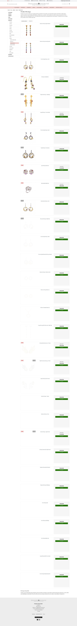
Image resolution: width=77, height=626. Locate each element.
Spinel (10, 28)
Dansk (8, 0)
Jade (10, 51)
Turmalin (10, 46)
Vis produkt (61, 26)
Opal (10, 33)
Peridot (10, 38)
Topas (10, 36)
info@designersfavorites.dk (39, 608)
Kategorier (39, 7)
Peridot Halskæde (12, 44)
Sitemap (38, 611)
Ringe (34, 7)
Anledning (52, 7)
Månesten (10, 49)
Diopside (10, 25)
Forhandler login (39, 617)
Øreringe (23, 7)
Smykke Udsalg (59, 7)
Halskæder (17, 7)
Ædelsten (10, 20)
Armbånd (29, 7)
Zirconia (10, 30)
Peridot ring (11, 41)
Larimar (10, 23)
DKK (11, 0)
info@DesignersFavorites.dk (65, 0)
